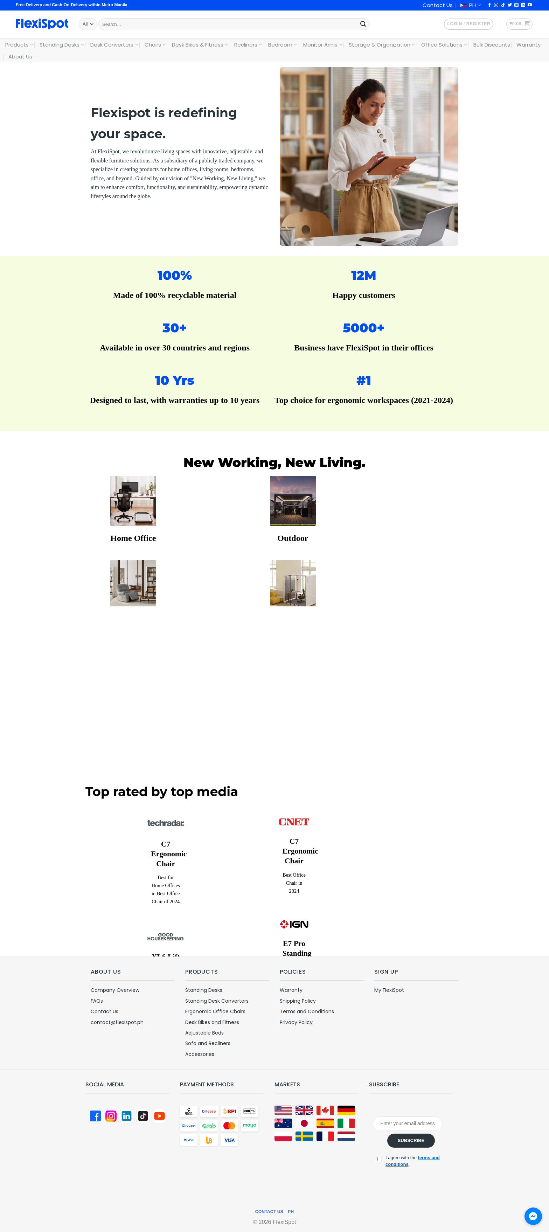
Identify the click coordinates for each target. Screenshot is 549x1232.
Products (19, 44)
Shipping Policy (298, 1000)
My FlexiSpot (389, 990)
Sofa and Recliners (207, 1043)
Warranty (528, 44)
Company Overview (115, 990)
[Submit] (363, 24)
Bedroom (282, 44)
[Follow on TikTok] (503, 5)
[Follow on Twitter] (510, 5)
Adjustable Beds (204, 1032)
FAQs (97, 1000)
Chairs (155, 44)
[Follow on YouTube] (530, 5)
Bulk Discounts (491, 44)
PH (470, 5)
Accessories (199, 1054)
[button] (468, 24)
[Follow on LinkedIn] (523, 5)
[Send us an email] (516, 5)
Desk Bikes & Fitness (200, 44)
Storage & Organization (382, 44)
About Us (20, 56)
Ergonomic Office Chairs (215, 1011)
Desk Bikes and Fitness (212, 1022)
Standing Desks (62, 44)
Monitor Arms (322, 44)
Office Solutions (444, 44)
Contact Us (438, 5)
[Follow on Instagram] (496, 5)
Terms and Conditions (307, 1011)
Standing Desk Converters (217, 1000)
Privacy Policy (296, 1022)
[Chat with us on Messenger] (533, 1216)
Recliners (248, 44)
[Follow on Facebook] (489, 5)
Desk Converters (114, 44)
